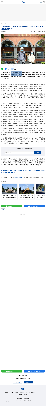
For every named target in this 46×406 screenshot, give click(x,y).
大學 (3, 209)
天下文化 (22, 392)
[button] (43, 189)
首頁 (3, 24)
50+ (38, 392)
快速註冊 (28, 382)
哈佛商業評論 (14, 392)
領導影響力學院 (23, 394)
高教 (9, 24)
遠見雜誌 (7, 392)
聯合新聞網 (3, 31)
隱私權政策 (26, 398)
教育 (6, 24)
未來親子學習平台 (30, 392)
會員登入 (17, 382)
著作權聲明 (19, 398)
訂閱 (38, 153)
